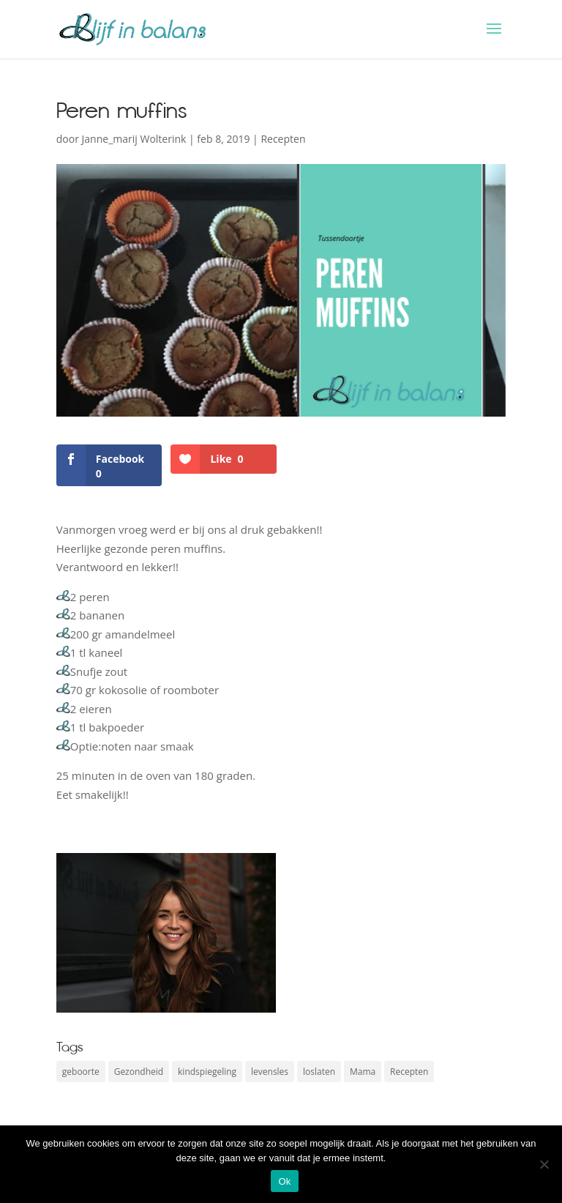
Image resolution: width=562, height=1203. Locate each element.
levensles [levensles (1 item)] (269, 1071)
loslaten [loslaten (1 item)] (319, 1071)
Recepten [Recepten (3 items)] (409, 1071)
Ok (284, 1181)
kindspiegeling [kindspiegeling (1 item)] (207, 1071)
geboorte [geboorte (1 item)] (81, 1071)
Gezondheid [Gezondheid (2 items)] (138, 1071)
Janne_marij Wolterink (134, 139)
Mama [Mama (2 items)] (362, 1071)
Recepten (283, 139)
